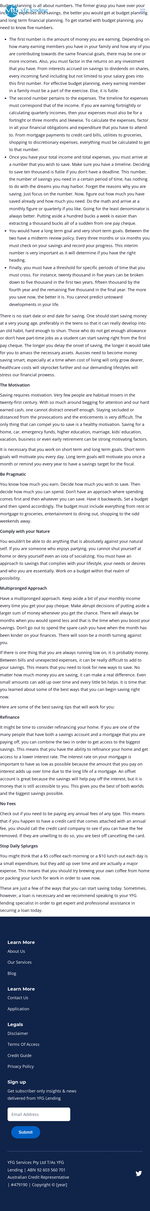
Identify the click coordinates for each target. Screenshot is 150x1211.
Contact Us (18, 997)
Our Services (20, 962)
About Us (16, 951)
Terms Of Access (23, 1044)
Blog (12, 973)
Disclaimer (18, 1033)
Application (18, 1008)
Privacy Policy (21, 1066)
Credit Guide (20, 1055)
